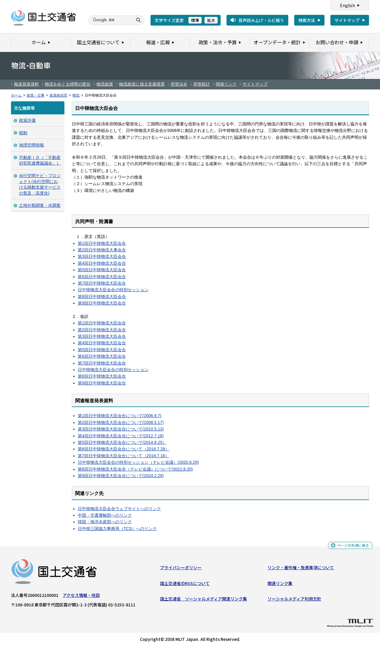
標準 (195, 20)
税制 (23, 132)
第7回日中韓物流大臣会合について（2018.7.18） (123, 455)
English (347, 5)
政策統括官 (58, 95)
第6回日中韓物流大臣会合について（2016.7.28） (123, 449)
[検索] (109, 20)
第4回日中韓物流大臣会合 (102, 263)
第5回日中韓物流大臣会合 (102, 269)
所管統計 (201, 84)
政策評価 (27, 120)
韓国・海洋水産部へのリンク (105, 521)
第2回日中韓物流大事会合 (102, 249)
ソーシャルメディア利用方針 (294, 600)
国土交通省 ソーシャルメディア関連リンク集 (203, 600)
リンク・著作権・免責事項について (300, 569)
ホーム (16, 95)
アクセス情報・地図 (81, 597)
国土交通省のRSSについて (185, 584)
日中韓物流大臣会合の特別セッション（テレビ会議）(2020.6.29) (138, 462)
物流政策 (104, 84)
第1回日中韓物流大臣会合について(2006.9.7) (120, 415)
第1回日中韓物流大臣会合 (102, 243)
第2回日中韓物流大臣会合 (102, 329)
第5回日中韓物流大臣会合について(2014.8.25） (122, 442)
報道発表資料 (26, 84)
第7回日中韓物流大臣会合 (102, 283)
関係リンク (226, 84)
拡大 (211, 20)
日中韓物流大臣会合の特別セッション (113, 289)
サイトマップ (347, 20)
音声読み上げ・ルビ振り (261, 20)
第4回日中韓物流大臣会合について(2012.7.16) (121, 435)
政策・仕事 (36, 95)
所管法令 (179, 84)
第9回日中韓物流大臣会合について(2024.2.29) (121, 475)
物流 (76, 95)
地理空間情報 (31, 145)
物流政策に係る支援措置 (142, 84)
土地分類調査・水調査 (40, 205)
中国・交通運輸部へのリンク (105, 515)
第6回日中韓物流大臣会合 (102, 276)
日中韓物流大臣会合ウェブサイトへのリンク (119, 508)
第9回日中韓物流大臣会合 (102, 303)
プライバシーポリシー (181, 569)
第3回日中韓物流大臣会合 (102, 256)
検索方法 (306, 20)
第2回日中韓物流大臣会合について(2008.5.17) (121, 422)
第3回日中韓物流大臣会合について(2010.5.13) (121, 429)
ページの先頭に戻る (350, 548)
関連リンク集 (279, 584)
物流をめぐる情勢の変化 (68, 84)
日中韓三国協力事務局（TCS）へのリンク (117, 528)
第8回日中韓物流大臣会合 (102, 296)
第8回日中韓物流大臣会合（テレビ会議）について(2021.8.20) (135, 469)
